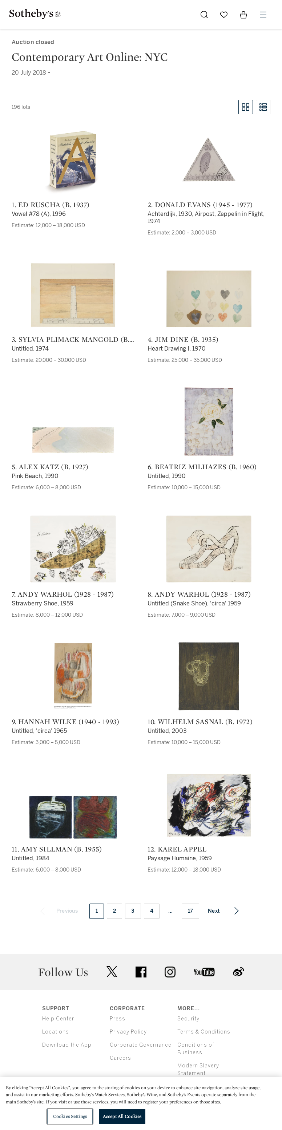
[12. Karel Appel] (209, 805)
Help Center (58, 1019)
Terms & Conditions (203, 1032)
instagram (170, 972)
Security (188, 1019)
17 (190, 911)
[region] (141, 1103)
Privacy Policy (128, 1032)
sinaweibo (238, 971)
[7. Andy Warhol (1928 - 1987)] (73, 549)
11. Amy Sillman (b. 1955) (57, 849)
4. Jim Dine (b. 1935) (183, 339)
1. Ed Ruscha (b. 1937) (51, 204)
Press (117, 1019)
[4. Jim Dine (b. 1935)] (209, 299)
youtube (204, 972)
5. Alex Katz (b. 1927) (50, 466)
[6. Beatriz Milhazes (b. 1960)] (209, 421)
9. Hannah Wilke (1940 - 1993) (65, 721)
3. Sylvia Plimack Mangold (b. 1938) (70, 339)
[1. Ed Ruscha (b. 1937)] (73, 159)
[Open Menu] (263, 14)
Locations (55, 1032)
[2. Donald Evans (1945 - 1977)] (209, 159)
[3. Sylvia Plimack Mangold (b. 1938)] (73, 295)
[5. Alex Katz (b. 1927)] (73, 440)
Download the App (67, 1045)
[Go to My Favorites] (223, 14)
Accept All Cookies (122, 1116)
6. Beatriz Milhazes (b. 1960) (202, 466)
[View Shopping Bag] (243, 14)
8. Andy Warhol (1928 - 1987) (199, 594)
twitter (111, 971)
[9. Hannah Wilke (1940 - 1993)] (73, 676)
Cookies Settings (70, 1116)
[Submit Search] (204, 14)
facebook (141, 972)
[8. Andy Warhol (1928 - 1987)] (208, 549)
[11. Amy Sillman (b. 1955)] (73, 817)
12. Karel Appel (177, 849)
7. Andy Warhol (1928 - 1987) (63, 594)
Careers (120, 1058)
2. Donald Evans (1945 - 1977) (200, 204)
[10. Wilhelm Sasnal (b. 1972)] (208, 676)
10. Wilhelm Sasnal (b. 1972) (200, 721)
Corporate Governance (141, 1045)
